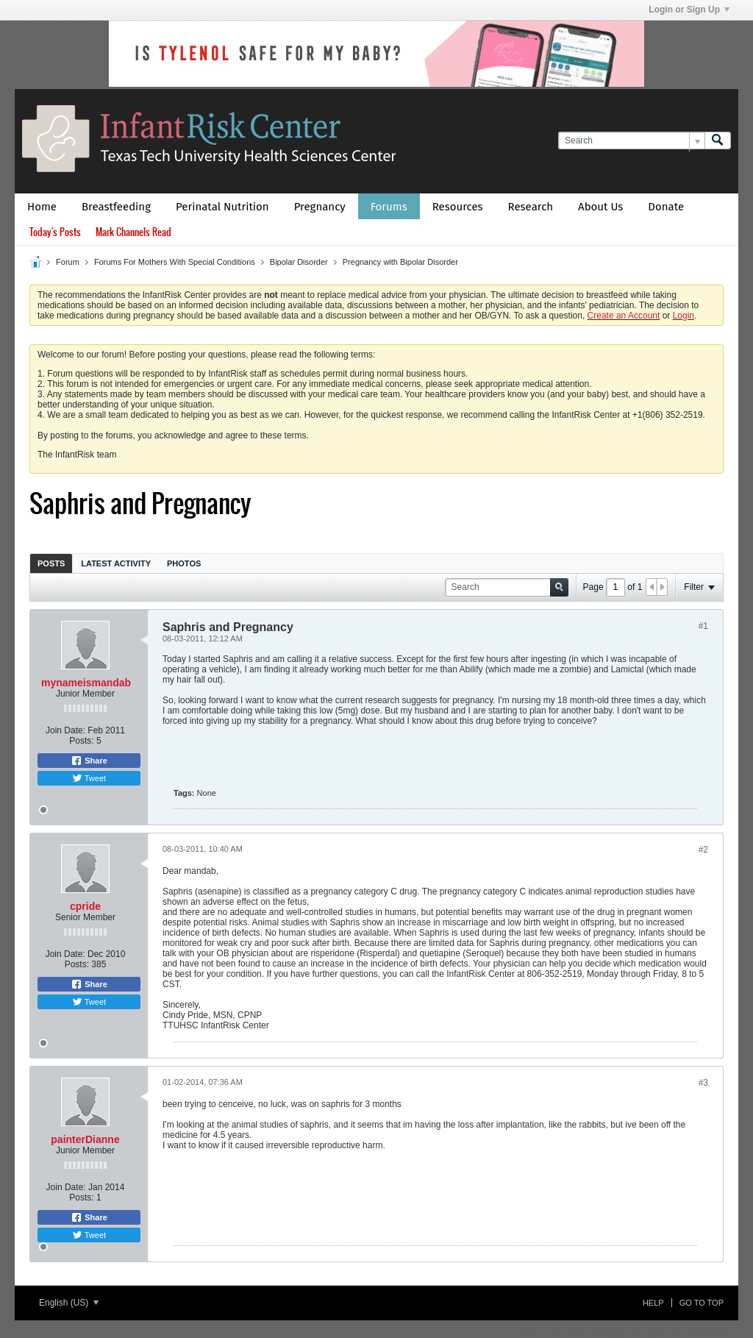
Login (683, 315)
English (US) (69, 1303)
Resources (457, 206)
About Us (600, 206)
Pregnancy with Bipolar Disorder (400, 261)
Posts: (81, 741)
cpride (85, 906)
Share (89, 760)
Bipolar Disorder (299, 261)
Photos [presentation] (184, 563)
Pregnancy (320, 206)
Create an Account (624, 315)
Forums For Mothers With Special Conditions (174, 261)
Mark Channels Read (133, 232)
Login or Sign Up (689, 9)
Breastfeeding (116, 206)
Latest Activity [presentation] (116, 563)
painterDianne (85, 1139)
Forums (389, 206)
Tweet (89, 778)
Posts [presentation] (51, 563)
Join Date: (65, 730)
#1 (703, 626)
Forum (67, 261)
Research (531, 206)
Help (653, 1302)
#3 (703, 1083)
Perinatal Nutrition (222, 206)
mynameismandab (86, 682)
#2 (703, 849)
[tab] (51, 563)
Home (42, 206)
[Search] (631, 141)
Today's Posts (55, 232)
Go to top (701, 1302)
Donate (666, 206)
